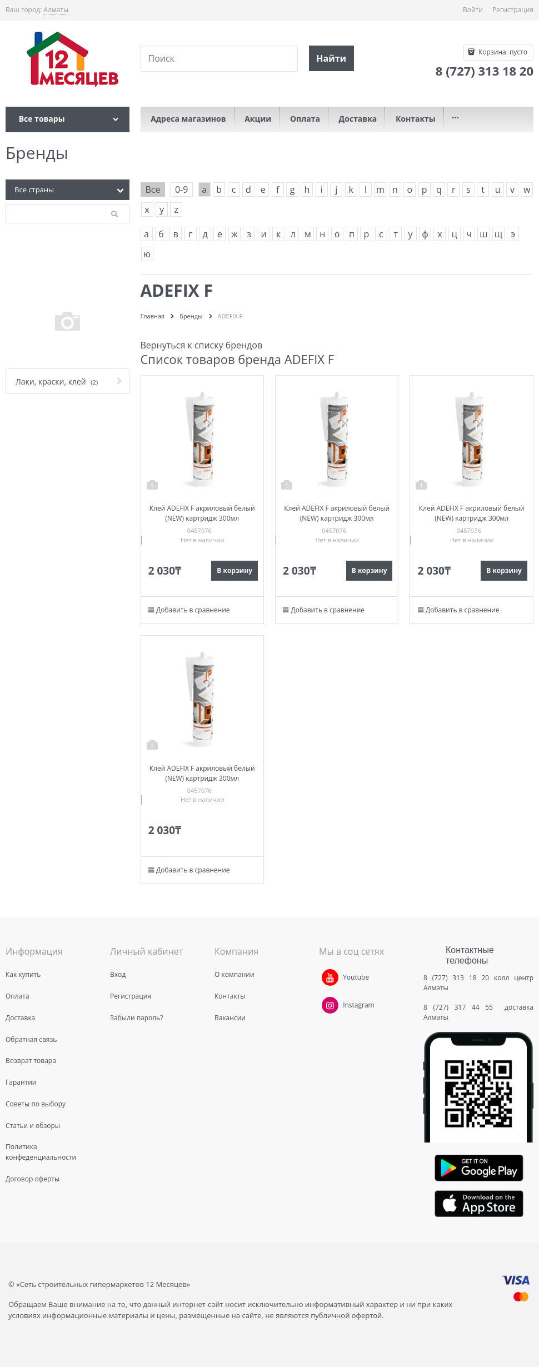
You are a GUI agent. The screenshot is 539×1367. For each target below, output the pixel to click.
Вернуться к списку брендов (202, 345)
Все (153, 189)
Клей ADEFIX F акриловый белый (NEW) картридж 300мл (202, 513)
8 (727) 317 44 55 (460, 1007)
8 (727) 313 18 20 (456, 977)
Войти (473, 9)
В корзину (234, 570)
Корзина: (502, 52)
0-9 (181, 189)
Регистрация (512, 9)
